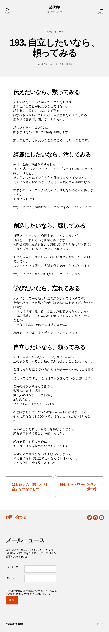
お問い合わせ (16, 517)
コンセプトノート (54, 31)
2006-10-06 (66, 64)
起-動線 (54, 7)
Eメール (11, 578)
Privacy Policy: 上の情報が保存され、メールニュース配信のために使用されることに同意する (31, 592)
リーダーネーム (13, 568)
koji (50, 64)
